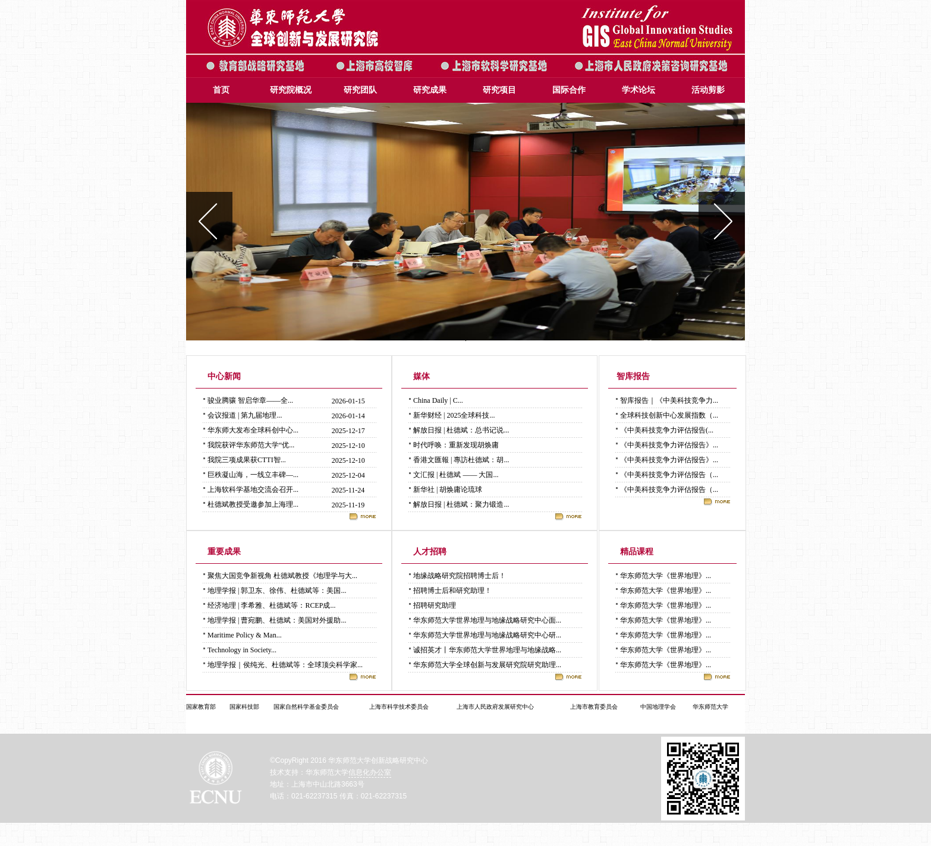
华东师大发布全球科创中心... (252, 430)
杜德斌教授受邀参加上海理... (252, 504)
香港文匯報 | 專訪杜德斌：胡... (461, 460)
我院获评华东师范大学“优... (250, 445)
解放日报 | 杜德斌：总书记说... (461, 430)
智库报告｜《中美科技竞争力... (669, 400)
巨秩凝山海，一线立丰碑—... (252, 475)
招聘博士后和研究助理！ (452, 590)
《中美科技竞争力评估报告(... (666, 430)
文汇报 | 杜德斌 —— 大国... (455, 475)
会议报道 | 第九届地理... (244, 415)
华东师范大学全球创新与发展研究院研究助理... (487, 665)
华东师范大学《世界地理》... (665, 576)
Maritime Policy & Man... (244, 635)
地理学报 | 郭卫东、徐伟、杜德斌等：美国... (276, 590)
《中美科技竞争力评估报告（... (669, 475)
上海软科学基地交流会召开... (252, 489)
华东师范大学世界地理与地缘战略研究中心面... (487, 620)
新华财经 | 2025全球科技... (454, 415)
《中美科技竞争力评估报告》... (669, 445)
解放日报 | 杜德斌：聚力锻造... (461, 504)
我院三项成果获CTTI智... (246, 460)
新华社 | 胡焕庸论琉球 (447, 489)
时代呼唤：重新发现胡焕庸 (456, 445)
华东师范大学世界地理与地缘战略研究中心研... (487, 635)
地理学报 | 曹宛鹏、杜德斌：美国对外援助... (276, 620)
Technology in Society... (241, 650)
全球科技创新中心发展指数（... (669, 415)
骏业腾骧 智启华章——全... (250, 400)
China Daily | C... (438, 400)
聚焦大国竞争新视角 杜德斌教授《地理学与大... (282, 576)
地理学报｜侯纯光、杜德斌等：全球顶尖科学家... (285, 665)
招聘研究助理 (434, 605)
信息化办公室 (369, 772)
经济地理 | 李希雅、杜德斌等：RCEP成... (271, 605)
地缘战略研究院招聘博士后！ (459, 576)
